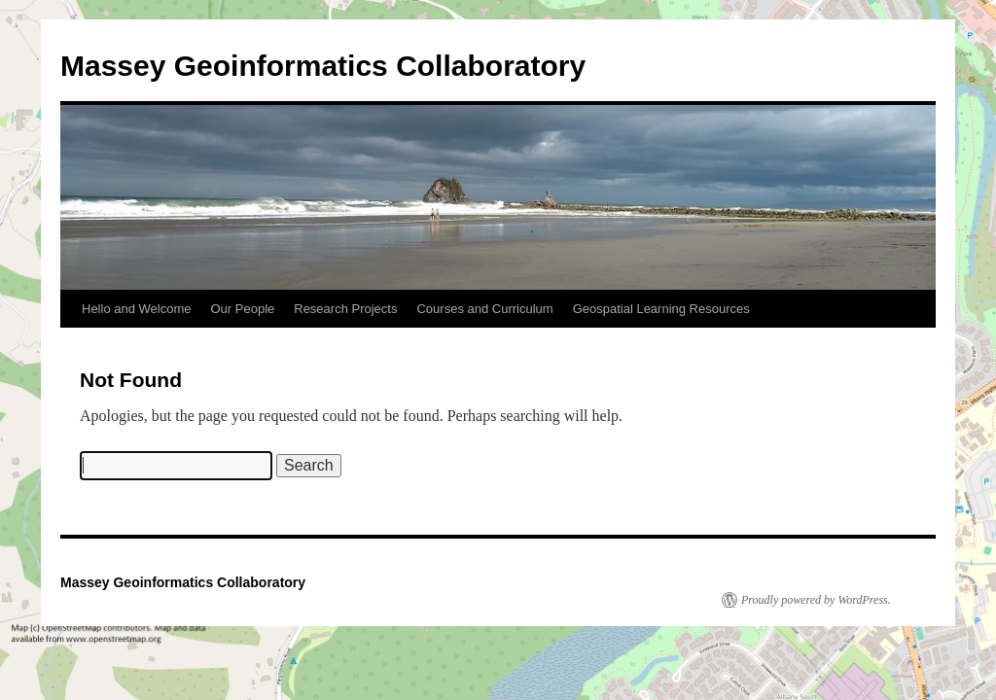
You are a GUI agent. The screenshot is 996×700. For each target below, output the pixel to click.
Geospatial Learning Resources (661, 308)
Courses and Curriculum (484, 308)
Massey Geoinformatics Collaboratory (323, 66)
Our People (242, 308)
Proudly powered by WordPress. (816, 600)
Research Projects (345, 308)
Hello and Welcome (136, 308)
